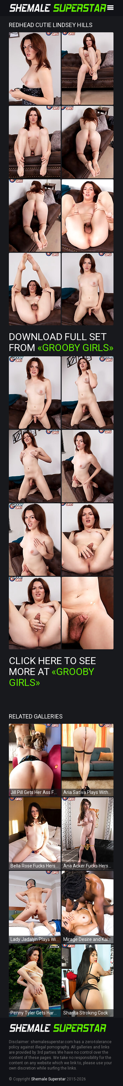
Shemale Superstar (48, 1079)
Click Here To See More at (52, 671)
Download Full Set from (61, 342)
